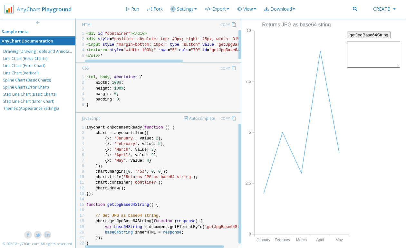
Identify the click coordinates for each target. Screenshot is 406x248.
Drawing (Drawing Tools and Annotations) (41, 51)
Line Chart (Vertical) (20, 73)
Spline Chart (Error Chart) (26, 87)
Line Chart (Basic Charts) (25, 58)
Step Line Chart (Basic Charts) (29, 94)
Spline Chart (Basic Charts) (27, 80)
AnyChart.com (27, 243)
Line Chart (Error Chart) (24, 65)
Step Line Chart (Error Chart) (28, 101)
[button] (246, 9)
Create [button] (384, 9)
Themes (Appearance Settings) (31, 108)
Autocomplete (202, 118)
